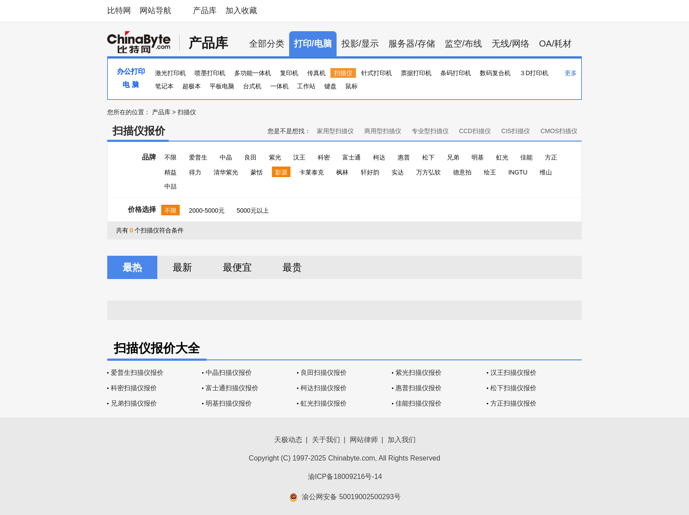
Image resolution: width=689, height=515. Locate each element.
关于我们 (326, 439)
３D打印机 (533, 72)
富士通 (351, 157)
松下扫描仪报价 (513, 388)
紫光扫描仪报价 (418, 372)
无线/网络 (510, 43)
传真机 (316, 72)
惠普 (404, 157)
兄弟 (453, 157)
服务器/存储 (411, 43)
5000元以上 (253, 210)
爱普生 (198, 157)
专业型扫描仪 (430, 130)
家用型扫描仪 (335, 130)
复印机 (289, 72)
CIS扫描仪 (515, 130)
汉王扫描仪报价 (513, 372)
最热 (132, 267)
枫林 (342, 172)
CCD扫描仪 (475, 130)
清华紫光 (226, 172)
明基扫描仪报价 (229, 403)
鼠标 (351, 86)
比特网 (119, 10)
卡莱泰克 (311, 172)
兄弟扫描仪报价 (134, 403)
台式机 (252, 86)
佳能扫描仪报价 (418, 403)
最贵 (292, 267)
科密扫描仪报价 (134, 388)
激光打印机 (170, 72)
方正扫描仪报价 (513, 403)
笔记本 (164, 86)
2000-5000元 (207, 210)
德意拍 (462, 172)
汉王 (299, 157)
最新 (182, 267)
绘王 (490, 172)
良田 (250, 157)
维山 (546, 172)
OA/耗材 (555, 43)
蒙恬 (256, 172)
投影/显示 (360, 43)
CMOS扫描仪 (558, 130)
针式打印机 (376, 72)
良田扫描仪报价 (324, 372)
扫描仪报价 (138, 131)
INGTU (518, 172)
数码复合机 (495, 72)
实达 (398, 172)
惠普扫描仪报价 (418, 388)
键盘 (330, 86)
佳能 (526, 157)
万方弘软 (428, 172)
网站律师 (364, 439)
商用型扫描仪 (382, 130)
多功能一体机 (252, 72)
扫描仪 (343, 72)
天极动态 (288, 439)
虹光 (502, 157)
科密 (324, 157)
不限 (170, 157)
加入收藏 (241, 10)
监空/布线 (463, 43)
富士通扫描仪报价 (232, 388)
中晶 (226, 157)
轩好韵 (370, 172)
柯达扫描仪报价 (324, 388)
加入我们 (402, 439)
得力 (195, 172)
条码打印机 (455, 72)
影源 (281, 172)
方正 (551, 157)
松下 (428, 157)
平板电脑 (222, 86)
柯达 (379, 157)
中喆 (170, 186)
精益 (170, 172)
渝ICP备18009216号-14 (345, 476)
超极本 (191, 86)
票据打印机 (416, 72)
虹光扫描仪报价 (324, 403)
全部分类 (266, 43)
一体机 (279, 86)
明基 (477, 157)
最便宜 (237, 267)
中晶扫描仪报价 (229, 372)
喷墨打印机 (210, 72)
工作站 (306, 86)
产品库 (205, 10)
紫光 (275, 157)
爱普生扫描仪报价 (137, 372)
